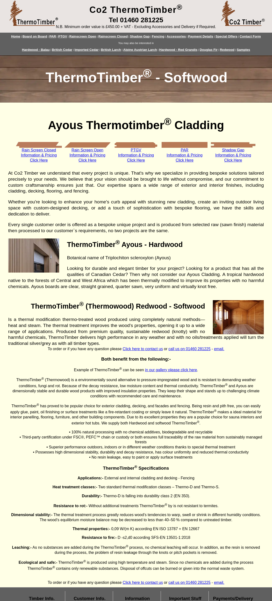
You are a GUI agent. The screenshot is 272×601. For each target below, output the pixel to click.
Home (15, 36)
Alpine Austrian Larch (140, 50)
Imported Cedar (87, 50)
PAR (52, 36)
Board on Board (34, 36)
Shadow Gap (140, 36)
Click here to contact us (143, 349)
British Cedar (62, 50)
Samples (243, 50)
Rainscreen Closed (113, 36)
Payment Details (200, 36)
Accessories (176, 36)
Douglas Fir (208, 50)
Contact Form (250, 36)
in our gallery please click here (171, 370)
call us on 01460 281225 (189, 349)
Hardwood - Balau (36, 50)
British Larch (111, 50)
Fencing (158, 36)
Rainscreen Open (82, 36)
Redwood (227, 50)
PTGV (62, 36)
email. (219, 349)
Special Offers (226, 36)
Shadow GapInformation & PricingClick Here (233, 155)
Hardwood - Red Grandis (178, 50)
